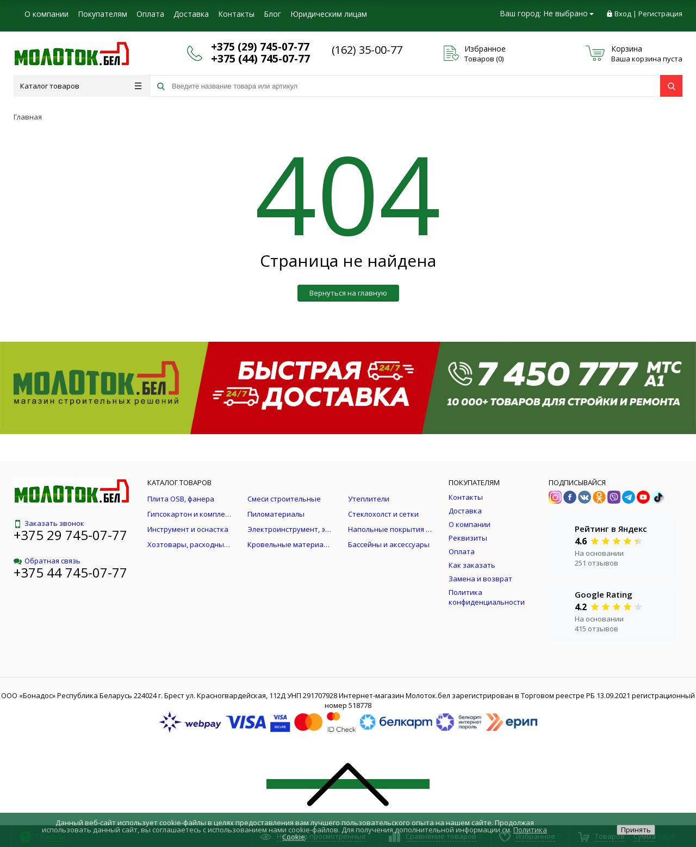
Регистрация (660, 13)
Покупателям (102, 14)
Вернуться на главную (348, 293)
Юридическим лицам (328, 14)
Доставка (191, 14)
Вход (622, 13)
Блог (272, 14)
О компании (46, 14)
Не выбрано (568, 13)
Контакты (236, 14)
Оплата (150, 14)
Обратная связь (47, 561)
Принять (636, 830)
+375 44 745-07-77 (70, 572)
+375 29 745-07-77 (70, 535)
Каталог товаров (80, 86)
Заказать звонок (49, 523)
